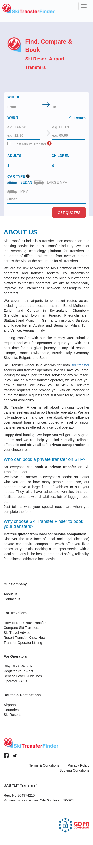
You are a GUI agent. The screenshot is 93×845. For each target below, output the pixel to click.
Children (60, 156)
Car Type (16, 176)
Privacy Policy (78, 765)
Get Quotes (69, 213)
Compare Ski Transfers (21, 628)
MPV (18, 191)
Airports (10, 705)
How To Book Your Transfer (25, 623)
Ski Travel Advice (17, 633)
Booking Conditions (74, 770)
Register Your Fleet (18, 671)
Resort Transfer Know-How (24, 638)
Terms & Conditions (44, 765)
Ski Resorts (13, 715)
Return (77, 118)
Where (13, 97)
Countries (11, 710)
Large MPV (51, 182)
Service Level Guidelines (23, 676)
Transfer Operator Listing (23, 643)
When (46, 118)
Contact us (12, 599)
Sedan (20, 182)
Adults (14, 156)
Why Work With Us (18, 666)
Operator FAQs (15, 681)
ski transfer (80, 365)
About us (10, 594)
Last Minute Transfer (26, 144)
